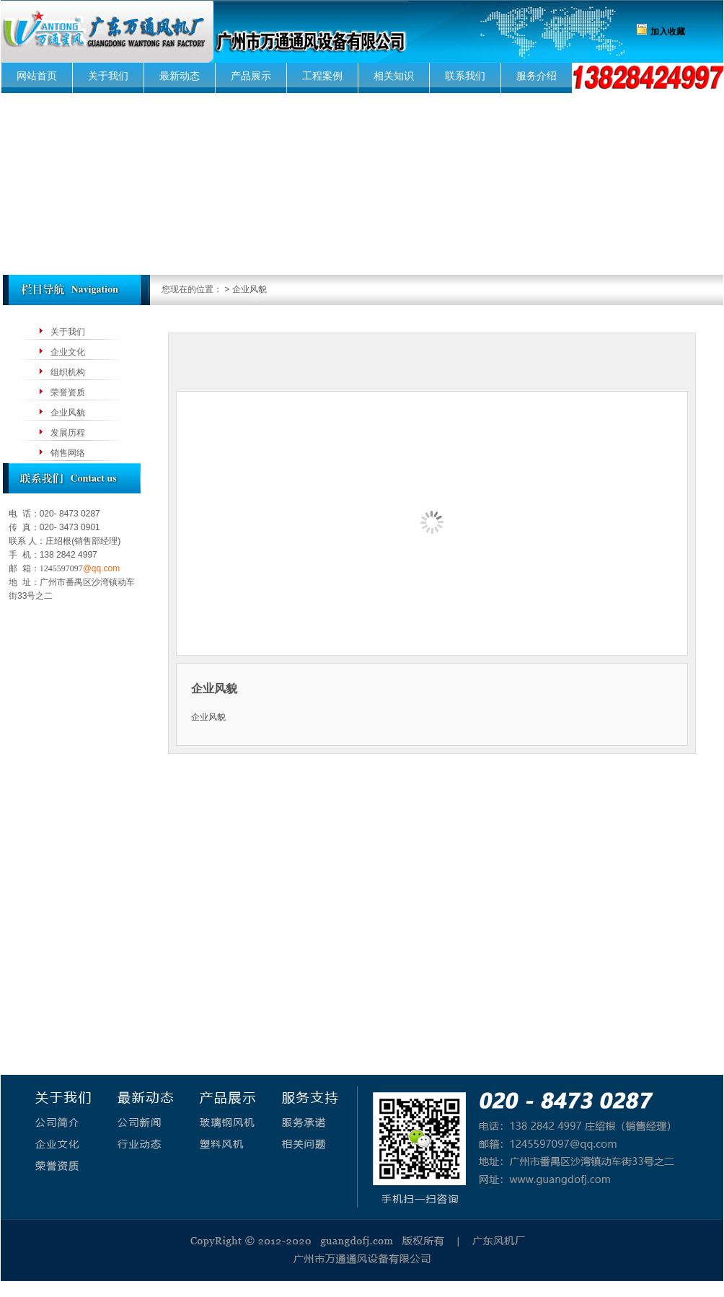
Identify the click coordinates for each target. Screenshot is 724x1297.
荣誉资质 (67, 392)
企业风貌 (67, 413)
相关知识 (394, 76)
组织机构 (67, 372)
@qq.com (101, 568)
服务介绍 (536, 76)
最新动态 (179, 76)
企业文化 (67, 352)
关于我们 (108, 76)
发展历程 (67, 433)
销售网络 (67, 453)
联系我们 (465, 76)
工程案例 (322, 76)
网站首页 (37, 76)
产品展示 (251, 76)
